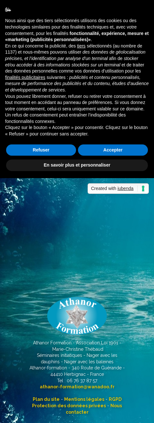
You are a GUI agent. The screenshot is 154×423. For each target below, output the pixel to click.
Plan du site (46, 399)
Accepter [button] (113, 149)
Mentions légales (84, 399)
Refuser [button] (41, 149)
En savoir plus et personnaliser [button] (77, 165)
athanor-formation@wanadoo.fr (77, 386)
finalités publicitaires (25, 77)
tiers (81, 45)
